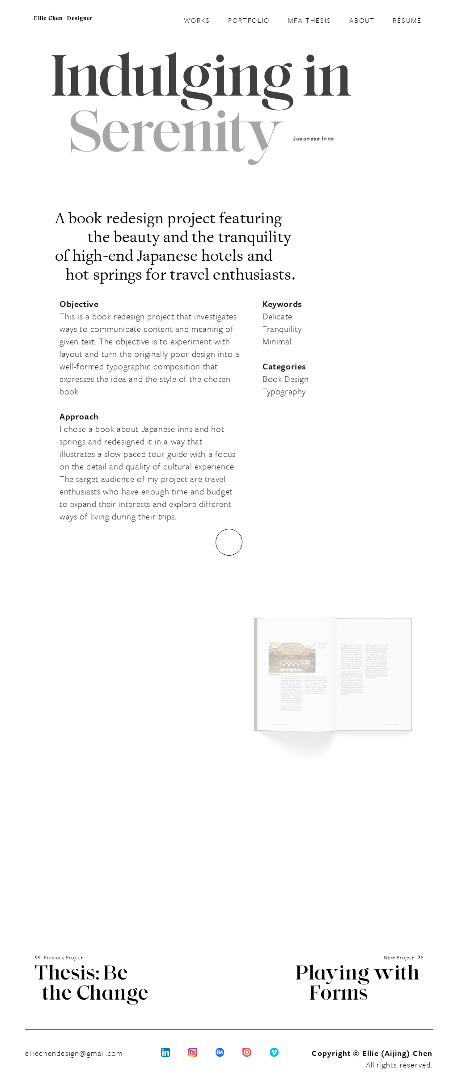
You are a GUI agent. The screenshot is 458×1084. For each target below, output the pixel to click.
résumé (407, 19)
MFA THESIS (309, 20)
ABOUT (362, 20)
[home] (63, 25)
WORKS (197, 20)
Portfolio (249, 20)
